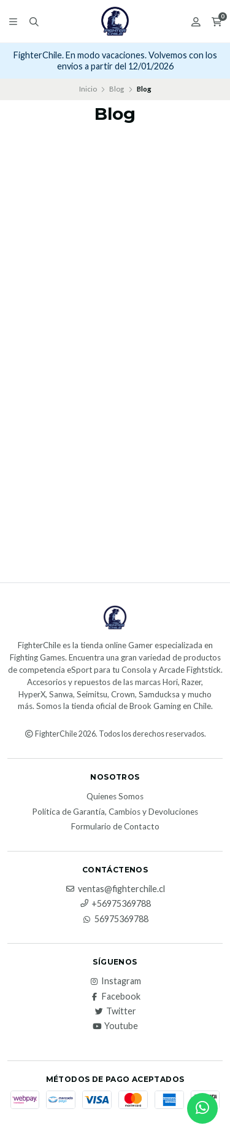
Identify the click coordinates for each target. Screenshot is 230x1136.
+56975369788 (115, 903)
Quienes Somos (115, 797)
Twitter (115, 1011)
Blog (116, 89)
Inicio (88, 89)
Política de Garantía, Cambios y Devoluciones (115, 812)
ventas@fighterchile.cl (115, 889)
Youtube (115, 1026)
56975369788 (115, 919)
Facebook (115, 996)
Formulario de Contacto (115, 827)
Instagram (115, 981)
